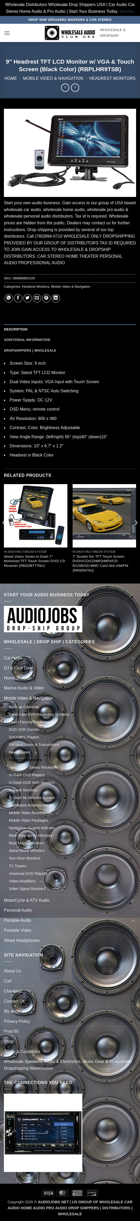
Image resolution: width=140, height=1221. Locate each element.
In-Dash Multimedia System (32, 798)
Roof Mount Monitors (26, 843)
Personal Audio (18, 910)
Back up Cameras (24, 707)
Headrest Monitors (112, 78)
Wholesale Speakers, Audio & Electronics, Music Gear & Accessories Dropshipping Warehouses (68, 1064)
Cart (8, 981)
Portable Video (17, 930)
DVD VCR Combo (24, 729)
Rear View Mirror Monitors (30, 835)
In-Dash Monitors (23, 790)
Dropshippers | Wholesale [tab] (30, 350)
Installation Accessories (28, 805)
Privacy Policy (17, 1021)
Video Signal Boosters (27, 889)
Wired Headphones (22, 940)
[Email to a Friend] (37, 298)
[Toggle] (133, 658)
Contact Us (14, 1001)
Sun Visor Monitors (24, 858)
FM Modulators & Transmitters (34, 745)
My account (14, 1011)
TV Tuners (17, 866)
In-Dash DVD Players (27, 775)
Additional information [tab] (27, 340)
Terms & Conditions (22, 1051)
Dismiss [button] (126, 11)
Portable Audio (17, 920)
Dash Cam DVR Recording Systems (39, 714)
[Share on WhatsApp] (8, 298)
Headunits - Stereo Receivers (33, 767)
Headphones (19, 752)
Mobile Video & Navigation (53, 78)
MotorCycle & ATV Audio (26, 900)
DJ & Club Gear (18, 668)
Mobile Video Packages (28, 820)
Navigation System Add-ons (32, 828)
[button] (7, 33)
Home (10, 78)
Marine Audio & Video (24, 688)
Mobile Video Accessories (30, 813)
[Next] (136, 533)
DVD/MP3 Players (24, 737)
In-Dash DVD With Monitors (32, 782)
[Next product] (65, 87)
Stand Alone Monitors (27, 851)
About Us (12, 971)
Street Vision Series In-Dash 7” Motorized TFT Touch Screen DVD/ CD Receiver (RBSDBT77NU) (34, 561)
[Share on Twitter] (27, 298)
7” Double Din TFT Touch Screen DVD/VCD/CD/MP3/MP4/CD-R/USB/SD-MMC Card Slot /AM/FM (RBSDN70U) (100, 563)
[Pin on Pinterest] (46, 298)
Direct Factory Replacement (32, 722)
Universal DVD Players (28, 873)
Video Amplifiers (22, 881)
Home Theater (17, 678)
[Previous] (4, 533)
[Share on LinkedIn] (55, 298)
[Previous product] (75, 87)
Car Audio (13, 658)
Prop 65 (11, 1031)
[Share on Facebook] (18, 298)
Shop (9, 1041)
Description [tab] (15, 329)
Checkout (13, 991)
